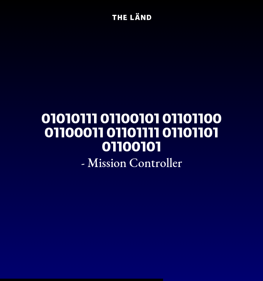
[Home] (131, 16)
